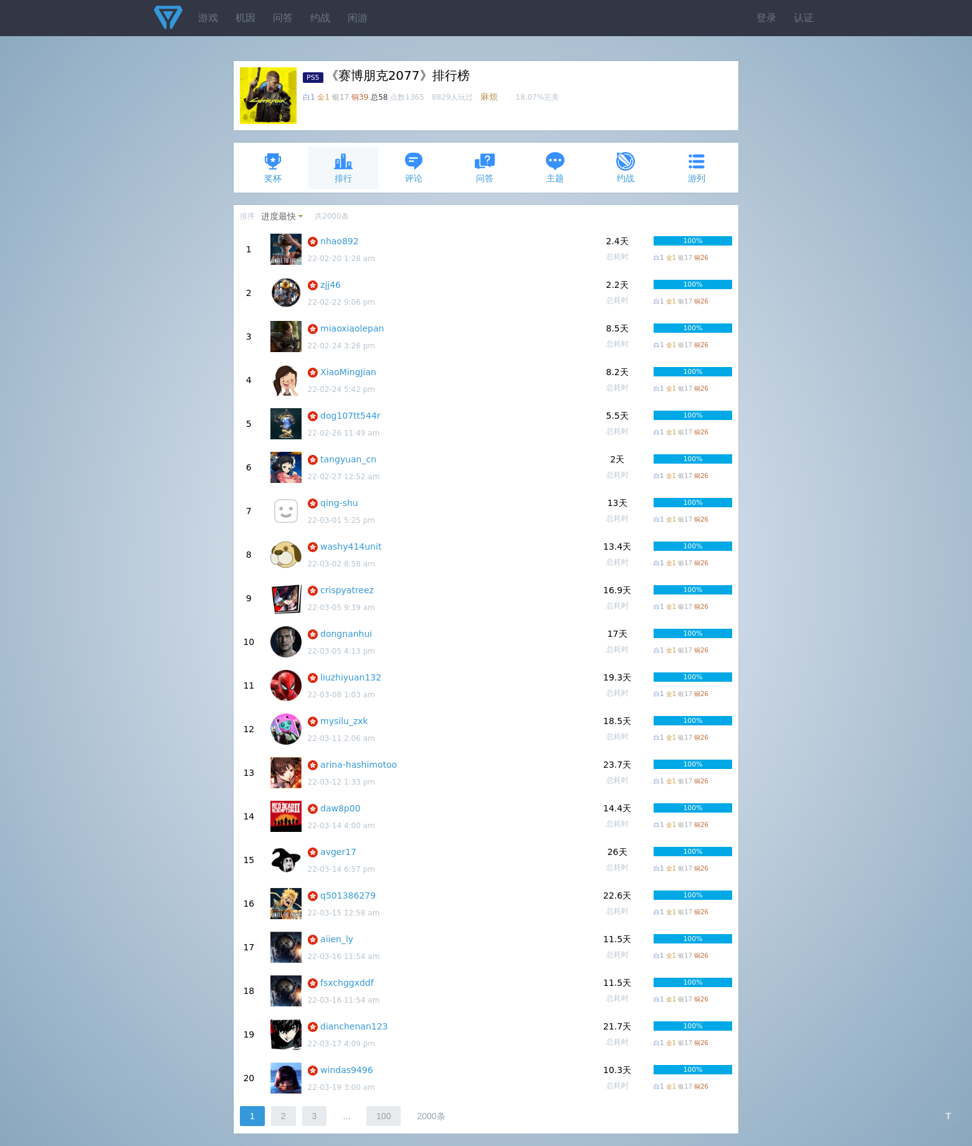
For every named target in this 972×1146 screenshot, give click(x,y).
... (346, 1116)
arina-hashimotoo (358, 765)
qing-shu (339, 503)
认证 (804, 18)
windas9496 (346, 1070)
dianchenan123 (354, 1026)
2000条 (431, 1116)
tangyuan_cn (348, 459)
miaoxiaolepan (352, 328)
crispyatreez (347, 590)
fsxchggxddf (347, 983)
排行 (343, 167)
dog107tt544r (350, 416)
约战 (320, 18)
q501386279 (348, 895)
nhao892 (339, 241)
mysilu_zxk (344, 721)
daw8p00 (340, 808)
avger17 (338, 852)
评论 (414, 167)
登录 (766, 18)
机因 (245, 18)
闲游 (358, 18)
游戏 (208, 18)
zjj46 (330, 285)
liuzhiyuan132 (350, 677)
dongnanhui (346, 634)
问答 (283, 18)
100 (383, 1116)
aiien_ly (336, 939)
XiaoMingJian (348, 372)
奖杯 (273, 167)
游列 (697, 167)
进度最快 (278, 216)
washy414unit (350, 547)
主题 (555, 167)
